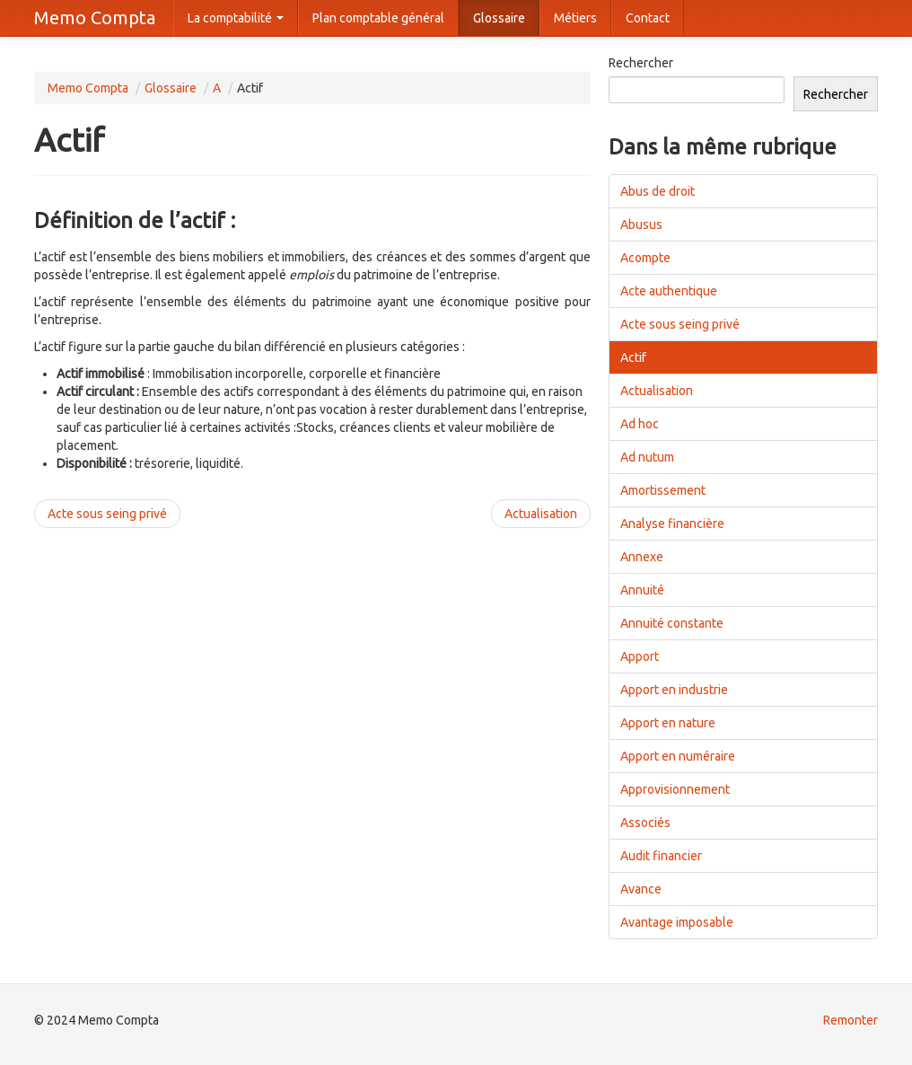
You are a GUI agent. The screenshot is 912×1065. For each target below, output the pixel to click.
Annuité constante (671, 623)
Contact (648, 18)
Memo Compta (94, 17)
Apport (639, 656)
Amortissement (663, 490)
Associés (645, 822)
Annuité (642, 590)
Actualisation (540, 513)
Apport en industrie (674, 689)
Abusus (641, 224)
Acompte (645, 258)
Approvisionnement (675, 789)
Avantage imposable (676, 922)
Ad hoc (639, 424)
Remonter (850, 1020)
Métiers (575, 18)
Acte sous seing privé (107, 513)
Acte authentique (668, 291)
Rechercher (641, 63)
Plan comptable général (378, 18)
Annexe (641, 557)
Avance (641, 889)
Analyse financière (672, 523)
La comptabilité (236, 18)
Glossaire (499, 18)
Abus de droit (657, 191)
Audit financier (661, 856)
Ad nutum (647, 457)
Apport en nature (667, 723)
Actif (633, 357)
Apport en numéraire (677, 756)
